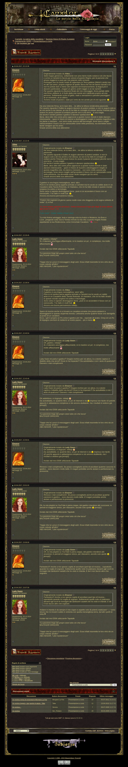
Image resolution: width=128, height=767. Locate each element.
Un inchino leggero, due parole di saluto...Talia (28, 703)
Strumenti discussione (102, 61)
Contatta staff (90, 731)
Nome (87, 41)
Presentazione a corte (42, 41)
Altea (14, 144)
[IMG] (20, 679)
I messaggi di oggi (88, 29)
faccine (17, 677)
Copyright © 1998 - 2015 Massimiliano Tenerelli (64, 758)
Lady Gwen (17, 239)
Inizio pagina (110, 731)
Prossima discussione (73, 658)
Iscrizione (18, 29)
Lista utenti (40, 29)
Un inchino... (16, 707)
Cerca (112, 29)
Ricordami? (111, 41)
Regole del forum (18, 684)
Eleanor (15, 70)
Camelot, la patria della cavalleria (29, 39)
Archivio (100, 731)
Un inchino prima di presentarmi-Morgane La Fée (29, 700)
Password (88, 44)
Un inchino (16, 711)
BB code (15, 675)
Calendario (62, 29)
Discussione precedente (55, 658)
